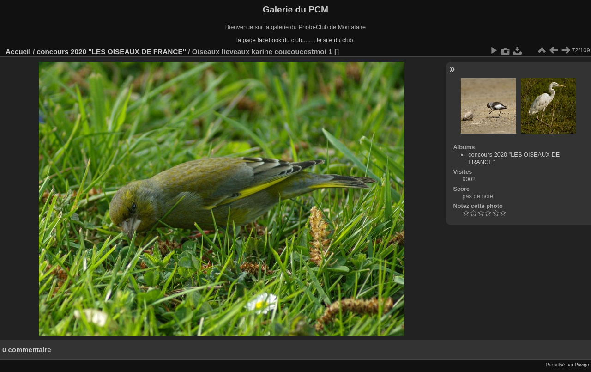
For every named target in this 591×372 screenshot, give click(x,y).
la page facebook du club (269, 40)
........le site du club (328, 40)
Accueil (18, 51)
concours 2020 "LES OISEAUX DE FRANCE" (111, 51)
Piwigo (582, 364)
